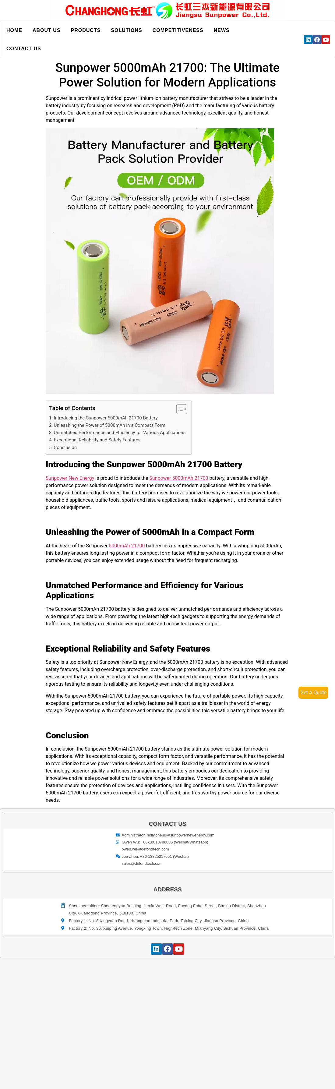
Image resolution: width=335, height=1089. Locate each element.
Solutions (126, 30)
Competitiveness (178, 30)
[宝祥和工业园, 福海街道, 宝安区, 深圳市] (167, 1014)
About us (47, 30)
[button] (178, 409)
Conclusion (65, 447)
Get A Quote (313, 692)
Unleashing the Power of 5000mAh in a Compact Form (109, 425)
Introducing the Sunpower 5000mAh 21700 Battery (106, 418)
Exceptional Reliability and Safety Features (97, 440)
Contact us (23, 48)
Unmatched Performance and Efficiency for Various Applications (120, 432)
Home (14, 30)
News (222, 30)
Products (86, 30)
